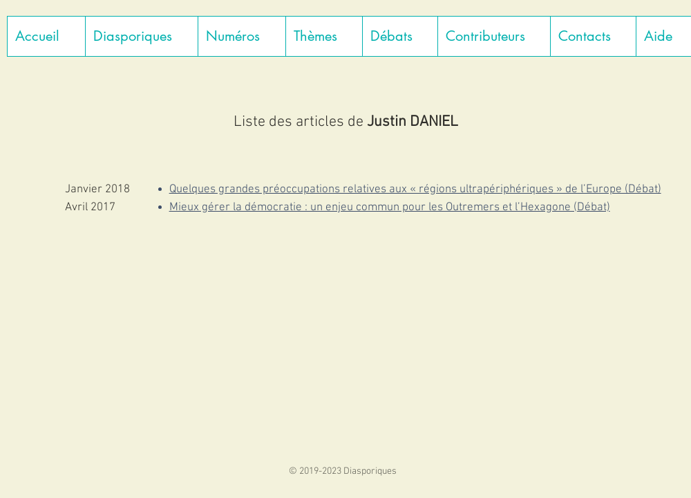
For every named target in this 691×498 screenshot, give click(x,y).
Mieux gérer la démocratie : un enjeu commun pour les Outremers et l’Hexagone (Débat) (389, 207)
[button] (141, 36)
